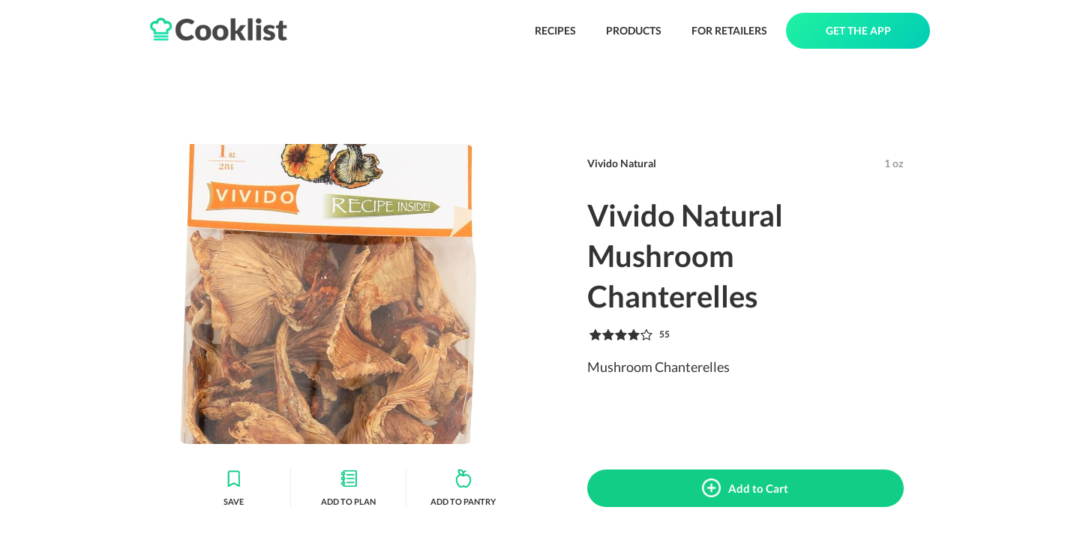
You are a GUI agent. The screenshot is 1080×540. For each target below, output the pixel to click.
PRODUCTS (634, 30)
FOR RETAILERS (729, 30)
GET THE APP (858, 30)
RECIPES (555, 30)
